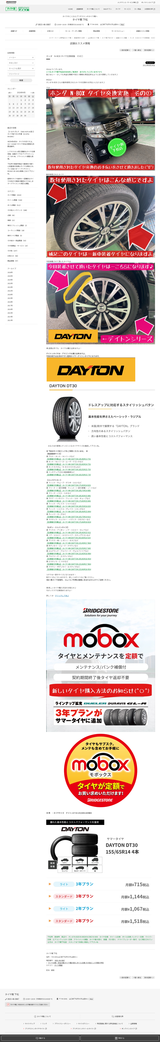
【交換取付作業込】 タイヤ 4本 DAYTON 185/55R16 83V (68, 506)
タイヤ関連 (58, 965)
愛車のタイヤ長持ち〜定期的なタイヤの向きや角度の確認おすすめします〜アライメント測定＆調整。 (21, 181)
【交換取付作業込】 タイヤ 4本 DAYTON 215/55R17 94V (68, 548)
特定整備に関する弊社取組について (110, 1023)
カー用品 (137, 9)
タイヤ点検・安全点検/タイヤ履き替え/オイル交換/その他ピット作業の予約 (76, 963)
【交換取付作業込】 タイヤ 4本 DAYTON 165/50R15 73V (68, 474)
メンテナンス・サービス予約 (127, 2)
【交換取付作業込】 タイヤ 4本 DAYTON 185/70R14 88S (68, 490)
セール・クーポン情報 (73, 31)
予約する (119, 1038)
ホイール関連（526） (15, 200)
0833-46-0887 (44, 24)
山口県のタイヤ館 (93, 38)
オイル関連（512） (15, 205)
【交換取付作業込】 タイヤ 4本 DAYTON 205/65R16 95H (68, 559)
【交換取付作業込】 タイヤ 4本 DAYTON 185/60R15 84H (68, 511)
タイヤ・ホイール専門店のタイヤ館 (60, 38)
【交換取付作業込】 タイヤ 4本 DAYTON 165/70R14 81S (68, 516)
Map (122, 25)
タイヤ (118, 9)
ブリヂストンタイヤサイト (34, 1028)
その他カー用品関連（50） (17, 240)
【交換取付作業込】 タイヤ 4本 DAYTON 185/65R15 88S (68, 495)
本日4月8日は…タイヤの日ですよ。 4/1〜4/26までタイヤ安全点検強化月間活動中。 (21, 144)
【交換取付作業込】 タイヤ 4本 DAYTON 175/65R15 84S (68, 501)
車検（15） (12, 220)
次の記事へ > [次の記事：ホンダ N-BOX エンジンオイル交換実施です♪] (149, 50)
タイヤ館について (93, 9)
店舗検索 (79, 9)
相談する (40, 1038)
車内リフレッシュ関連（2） (18, 225)
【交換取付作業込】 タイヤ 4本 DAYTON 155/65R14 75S (68, 464)
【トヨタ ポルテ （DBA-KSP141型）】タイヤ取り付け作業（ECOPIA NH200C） (21, 134)
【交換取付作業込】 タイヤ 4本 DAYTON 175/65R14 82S (68, 485)
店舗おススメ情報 (142, 31)
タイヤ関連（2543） (15, 195)
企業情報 (133, 1023)
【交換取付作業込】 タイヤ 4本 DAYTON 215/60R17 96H (68, 564)
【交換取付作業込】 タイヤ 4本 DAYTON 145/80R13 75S (68, 459)
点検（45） (12, 215)
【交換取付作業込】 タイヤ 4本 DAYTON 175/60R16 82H (68, 522)
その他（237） (13, 250)
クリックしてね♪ (62, 595)
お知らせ (50, 31)
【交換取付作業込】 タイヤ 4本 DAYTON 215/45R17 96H (68, 543)
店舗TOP (14, 31)
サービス (127, 9)
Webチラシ (108, 9)
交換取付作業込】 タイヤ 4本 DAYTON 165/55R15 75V (69, 469)
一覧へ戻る (137, 50)
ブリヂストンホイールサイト (83, 1028)
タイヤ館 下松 (80, 19)
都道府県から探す (79, 38)
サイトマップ (30, 1023)
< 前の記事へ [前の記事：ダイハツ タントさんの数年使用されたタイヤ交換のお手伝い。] (125, 50)
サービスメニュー (118, 31)
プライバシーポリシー (62, 1023)
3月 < (10, 92)
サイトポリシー (84, 1023)
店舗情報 (32, 31)
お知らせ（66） (13, 256)
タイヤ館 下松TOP (107, 38)
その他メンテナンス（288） (18, 210)
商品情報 (96, 31)
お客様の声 (149, 9)
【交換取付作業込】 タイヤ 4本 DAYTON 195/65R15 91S (68, 532)
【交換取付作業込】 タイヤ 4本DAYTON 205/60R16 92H (68, 538)
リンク (44, 1023)
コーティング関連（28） (16, 230)
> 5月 (32, 92)
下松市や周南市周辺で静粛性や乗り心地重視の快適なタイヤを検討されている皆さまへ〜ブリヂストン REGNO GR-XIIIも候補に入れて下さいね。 (21, 169)
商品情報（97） (13, 261)
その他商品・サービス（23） (18, 245)
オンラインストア (147, 2)
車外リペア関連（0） (15, 235)
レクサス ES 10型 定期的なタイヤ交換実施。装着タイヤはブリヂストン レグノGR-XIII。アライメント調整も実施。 (21, 155)
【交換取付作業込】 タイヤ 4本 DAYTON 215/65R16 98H (68, 553)
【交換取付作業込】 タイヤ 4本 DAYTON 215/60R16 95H (68, 569)
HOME (70, 9)
